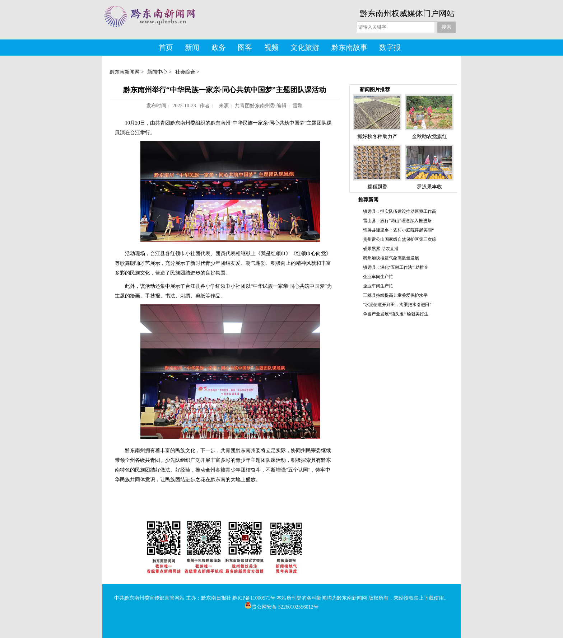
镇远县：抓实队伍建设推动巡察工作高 (399, 211)
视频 (271, 47)
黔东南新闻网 (125, 72)
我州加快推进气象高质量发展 (391, 258)
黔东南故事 (349, 47)
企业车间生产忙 (378, 276)
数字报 (390, 47)
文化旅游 (304, 47)
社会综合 (185, 72)
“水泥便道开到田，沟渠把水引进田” (397, 304)
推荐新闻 (368, 199)
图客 (245, 47)
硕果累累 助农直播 (381, 248)
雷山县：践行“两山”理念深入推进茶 (397, 220)
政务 (218, 47)
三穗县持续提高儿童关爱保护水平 (395, 295)
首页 (166, 47)
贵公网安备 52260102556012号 (281, 607)
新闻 (192, 47)
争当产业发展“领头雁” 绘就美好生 (395, 313)
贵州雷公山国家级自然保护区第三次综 (399, 239)
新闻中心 (157, 72)
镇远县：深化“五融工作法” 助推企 (395, 267)
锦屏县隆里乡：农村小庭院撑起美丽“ (398, 230)
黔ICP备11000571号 (253, 598)
